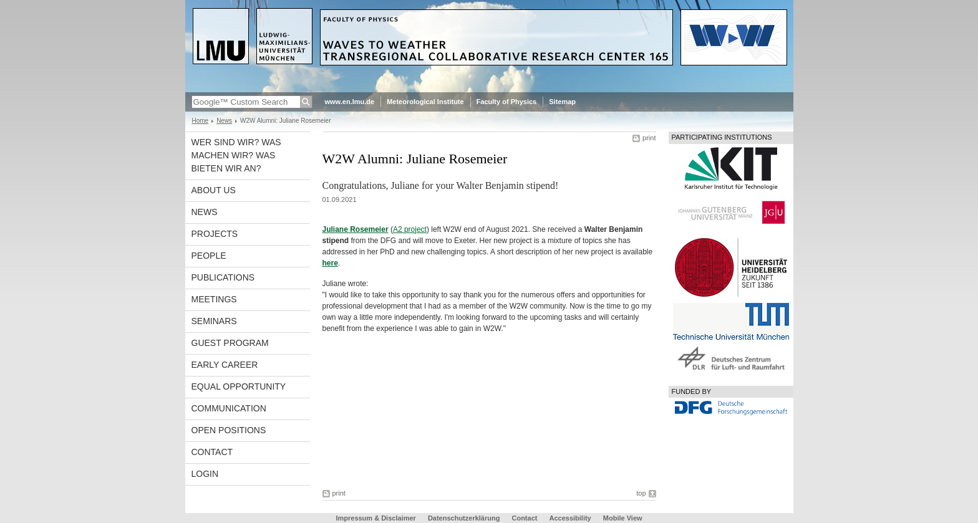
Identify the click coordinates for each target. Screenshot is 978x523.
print (649, 138)
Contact (212, 452)
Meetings (214, 299)
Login (205, 474)
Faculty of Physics (507, 101)
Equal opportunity (238, 386)
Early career (224, 365)
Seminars (214, 321)
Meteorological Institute (425, 101)
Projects (214, 234)
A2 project (410, 229)
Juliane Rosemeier (355, 229)
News (224, 120)
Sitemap (562, 101)
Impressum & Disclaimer (375, 518)
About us (213, 190)
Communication (228, 408)
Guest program (230, 343)
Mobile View (622, 518)
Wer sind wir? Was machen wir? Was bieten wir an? (236, 155)
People (208, 256)
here (330, 263)
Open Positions (228, 430)
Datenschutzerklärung (464, 518)
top (641, 493)
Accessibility (571, 518)
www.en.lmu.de (350, 101)
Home (200, 120)
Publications (223, 277)
